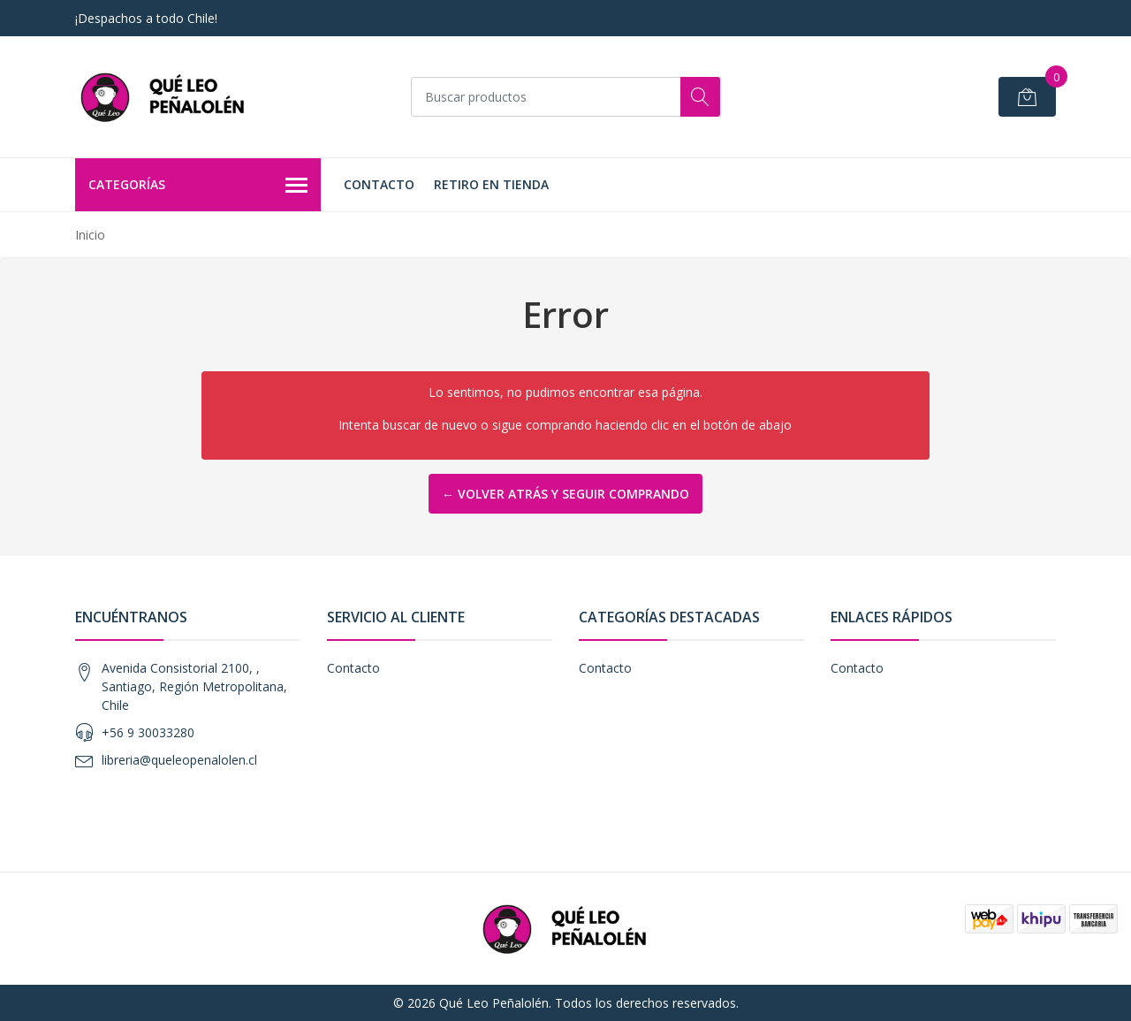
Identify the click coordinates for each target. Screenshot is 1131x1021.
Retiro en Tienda (491, 184)
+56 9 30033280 (148, 732)
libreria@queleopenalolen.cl (179, 759)
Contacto (379, 184)
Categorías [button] (197, 185)
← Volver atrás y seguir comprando (565, 493)
